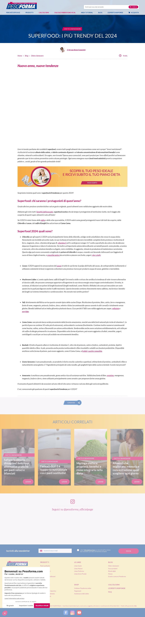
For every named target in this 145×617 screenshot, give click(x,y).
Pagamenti (77, 591)
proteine (110, 375)
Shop (76, 585)
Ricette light (112, 571)
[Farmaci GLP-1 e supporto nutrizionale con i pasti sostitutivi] (54, 457)
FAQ (110, 592)
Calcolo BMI (44, 12)
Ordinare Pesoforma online (82, 588)
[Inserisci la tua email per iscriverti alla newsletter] (55, 551)
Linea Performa (79, 571)
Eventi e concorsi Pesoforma (117, 576)
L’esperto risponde (115, 12)
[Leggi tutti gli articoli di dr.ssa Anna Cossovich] (73, 50)
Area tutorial (88, 12)
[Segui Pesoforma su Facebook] (66, 612)
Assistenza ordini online (81, 594)
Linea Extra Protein (80, 574)
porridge (25, 311)
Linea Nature (78, 568)
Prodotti (30, 12)
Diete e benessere (37, 56)
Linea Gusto (78, 566)
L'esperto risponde (116, 588)
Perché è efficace (13, 12)
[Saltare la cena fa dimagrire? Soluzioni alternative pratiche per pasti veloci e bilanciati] (18, 457)
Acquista (134, 12)
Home (20, 56)
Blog (101, 12)
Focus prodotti (112, 568)
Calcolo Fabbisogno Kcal (65, 12)
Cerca (133, 7)
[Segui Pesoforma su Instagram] (72, 612)
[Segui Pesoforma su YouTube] (79, 612)
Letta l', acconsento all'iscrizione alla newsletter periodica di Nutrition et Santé (94, 550)
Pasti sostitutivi (45, 566)
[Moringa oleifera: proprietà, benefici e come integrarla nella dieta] (90, 457)
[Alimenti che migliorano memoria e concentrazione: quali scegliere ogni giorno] (127, 457)
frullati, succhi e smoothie (92, 351)
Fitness (110, 574)
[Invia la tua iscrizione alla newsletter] (128, 551)
